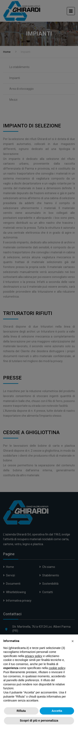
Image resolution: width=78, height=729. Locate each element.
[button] (72, 641)
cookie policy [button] (57, 668)
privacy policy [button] (33, 656)
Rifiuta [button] (21, 710)
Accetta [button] (57, 710)
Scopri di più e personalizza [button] (39, 720)
